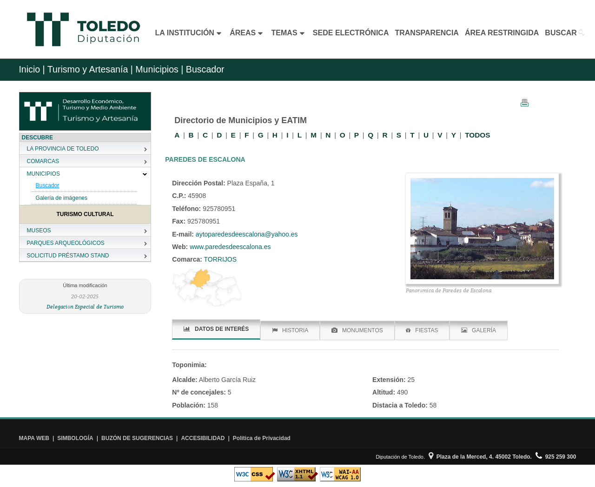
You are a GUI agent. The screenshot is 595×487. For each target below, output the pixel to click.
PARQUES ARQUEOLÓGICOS (66, 243)
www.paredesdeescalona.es (229, 246)
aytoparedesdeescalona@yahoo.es (247, 234)
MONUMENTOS (357, 330)
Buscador (48, 185)
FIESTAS (422, 330)
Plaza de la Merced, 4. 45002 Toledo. (480, 457)
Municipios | (158, 69)
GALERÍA (478, 330)
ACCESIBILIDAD (203, 438)
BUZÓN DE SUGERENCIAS (137, 438)
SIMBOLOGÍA (75, 438)
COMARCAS (43, 161)
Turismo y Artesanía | (90, 69)
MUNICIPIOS (43, 174)
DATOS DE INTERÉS (216, 329)
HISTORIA (290, 330)
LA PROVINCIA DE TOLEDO (63, 148)
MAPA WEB (34, 438)
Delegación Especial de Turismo (85, 306)
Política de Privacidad (262, 438)
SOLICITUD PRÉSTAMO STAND (68, 255)
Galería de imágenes (61, 198)
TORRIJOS (219, 259)
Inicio (29, 69)
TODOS (477, 135)
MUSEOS (39, 230)
